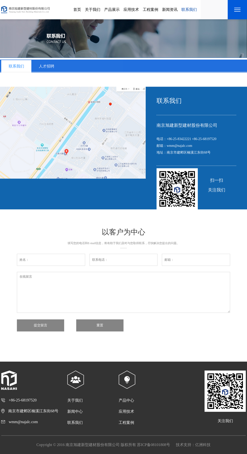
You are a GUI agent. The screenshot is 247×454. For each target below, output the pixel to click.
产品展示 (112, 9)
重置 (99, 325)
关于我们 (92, 9)
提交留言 (40, 325)
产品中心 (126, 400)
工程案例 (150, 9)
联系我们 (189, 9)
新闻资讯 (170, 9)
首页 (77, 9)
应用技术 (131, 9)
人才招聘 (46, 68)
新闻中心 (75, 411)
